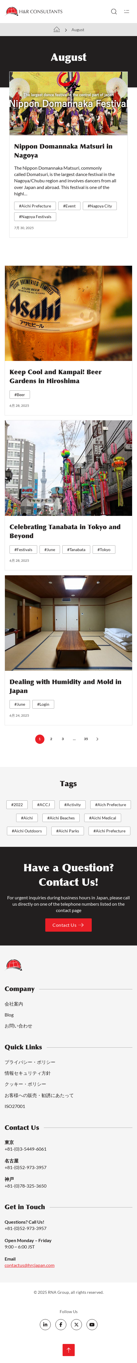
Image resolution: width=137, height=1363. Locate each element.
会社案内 (14, 1003)
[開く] (126, 11)
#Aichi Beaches (61, 817)
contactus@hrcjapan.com (30, 1265)
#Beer (19, 394)
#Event (69, 205)
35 (86, 739)
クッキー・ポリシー (25, 1084)
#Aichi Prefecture (35, 205)
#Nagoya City (100, 205)
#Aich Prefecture (110, 804)
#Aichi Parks (67, 830)
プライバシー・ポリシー (30, 1062)
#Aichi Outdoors (27, 830)
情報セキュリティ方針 (28, 1073)
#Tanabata (76, 549)
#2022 (17, 804)
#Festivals (23, 549)
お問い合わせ (18, 1025)
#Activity (72, 804)
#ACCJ (43, 804)
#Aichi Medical (102, 817)
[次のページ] (97, 739)
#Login (43, 704)
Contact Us (68, 925)
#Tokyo (103, 549)
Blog (9, 1014)
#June (49, 549)
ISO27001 (15, 1106)
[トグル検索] (114, 11)
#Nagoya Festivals (35, 216)
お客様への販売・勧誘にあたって (39, 1095)
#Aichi (27, 817)
